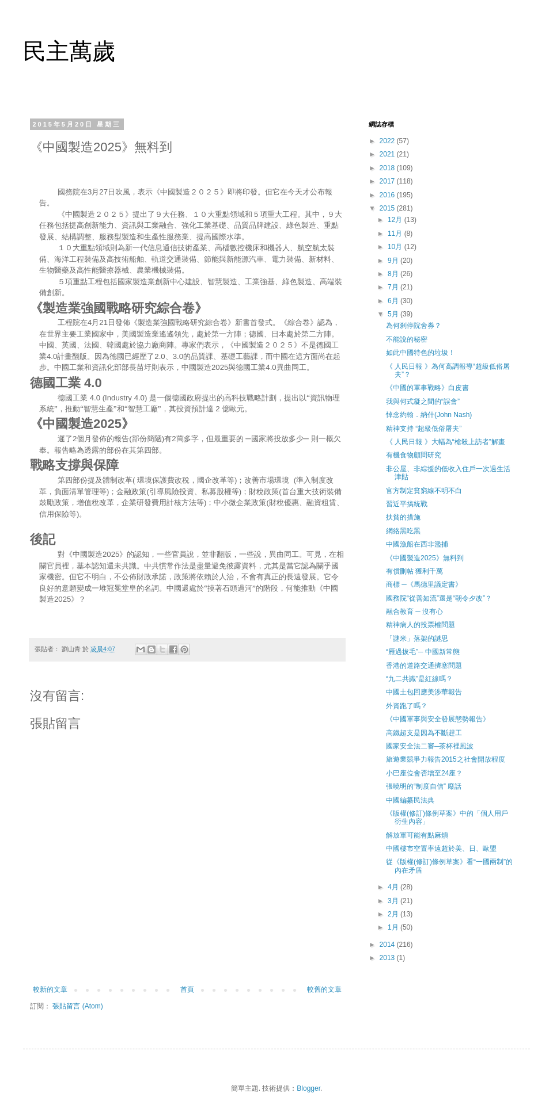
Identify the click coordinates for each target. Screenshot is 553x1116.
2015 (388, 208)
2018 (388, 168)
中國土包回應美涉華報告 (424, 692)
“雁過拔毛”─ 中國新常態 (423, 652)
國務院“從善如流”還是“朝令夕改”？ (439, 598)
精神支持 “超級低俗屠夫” (423, 429)
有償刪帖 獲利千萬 (414, 571)
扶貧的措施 (403, 517)
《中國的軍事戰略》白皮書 (427, 388)
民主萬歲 (69, 51)
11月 (396, 234)
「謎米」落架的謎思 (417, 639)
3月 (394, 901)
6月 (394, 301)
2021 (388, 154)
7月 (394, 287)
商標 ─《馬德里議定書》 (424, 584)
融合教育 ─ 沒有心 (414, 611)
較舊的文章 (324, 989)
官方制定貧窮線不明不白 (424, 491)
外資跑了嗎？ (406, 706)
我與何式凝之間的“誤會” (423, 402)
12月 (396, 220)
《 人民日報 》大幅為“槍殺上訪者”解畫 (445, 442)
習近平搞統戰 (406, 504)
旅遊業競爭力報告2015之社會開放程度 (445, 759)
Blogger (308, 1088)
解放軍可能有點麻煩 (417, 835)
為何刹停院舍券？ (413, 326)
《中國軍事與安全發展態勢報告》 (438, 719)
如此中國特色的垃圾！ (420, 353)
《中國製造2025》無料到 (425, 558)
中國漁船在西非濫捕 (417, 544)
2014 (388, 945)
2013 (388, 958)
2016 (388, 195)
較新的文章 (50, 989)
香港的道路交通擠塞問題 (424, 666)
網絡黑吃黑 (403, 531)
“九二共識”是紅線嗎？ (419, 679)
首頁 (187, 989)
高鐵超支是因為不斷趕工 (424, 733)
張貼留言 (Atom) (77, 1006)
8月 (394, 274)
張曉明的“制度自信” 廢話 (423, 786)
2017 (388, 181)
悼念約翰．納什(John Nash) (429, 415)
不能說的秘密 (406, 339)
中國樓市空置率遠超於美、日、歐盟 (441, 848)
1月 (394, 927)
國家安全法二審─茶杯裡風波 (430, 746)
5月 (394, 314)
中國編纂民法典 (410, 800)
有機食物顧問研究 (413, 455)
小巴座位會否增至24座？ (424, 773)
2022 (388, 141)
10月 (396, 247)
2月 (394, 914)
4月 (394, 887)
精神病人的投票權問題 (420, 625)
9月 (394, 261)
